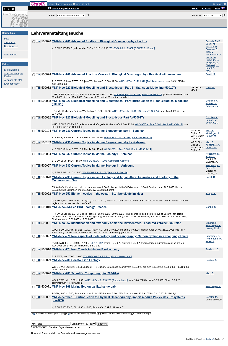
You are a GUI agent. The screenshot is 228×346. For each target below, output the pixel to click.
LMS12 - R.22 (96, 243)
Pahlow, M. (211, 103)
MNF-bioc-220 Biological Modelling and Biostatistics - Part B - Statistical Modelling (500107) (114, 87)
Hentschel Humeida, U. (212, 58)
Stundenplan (10, 54)
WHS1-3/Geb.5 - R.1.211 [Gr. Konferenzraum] (107, 256)
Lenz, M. (210, 87)
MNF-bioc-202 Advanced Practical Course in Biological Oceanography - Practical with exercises (116, 74)
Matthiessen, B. (214, 54)
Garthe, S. (211, 207)
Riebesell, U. (212, 65)
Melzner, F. (211, 46)
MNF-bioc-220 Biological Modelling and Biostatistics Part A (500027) (98, 117)
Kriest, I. (210, 241)
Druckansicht (11, 46)
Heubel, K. (211, 260)
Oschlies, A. (212, 100)
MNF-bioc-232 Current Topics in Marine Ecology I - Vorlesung (93, 165)
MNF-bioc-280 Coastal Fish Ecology (76, 260)
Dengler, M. (212, 297)
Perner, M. (211, 136)
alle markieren (11, 69)
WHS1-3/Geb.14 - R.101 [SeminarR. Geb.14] (138, 94)
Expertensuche (12, 83)
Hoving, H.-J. (212, 228)
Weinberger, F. (213, 225)
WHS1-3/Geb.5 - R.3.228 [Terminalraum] (106, 280)
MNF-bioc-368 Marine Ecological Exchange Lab (84, 286)
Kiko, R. (210, 70)
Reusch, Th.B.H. (214, 41)
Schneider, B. (213, 236)
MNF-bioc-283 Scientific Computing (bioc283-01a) (85, 273)
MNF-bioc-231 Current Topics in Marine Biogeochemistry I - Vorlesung (99, 142)
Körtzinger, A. (213, 133)
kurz (6, 38)
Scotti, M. (211, 44)
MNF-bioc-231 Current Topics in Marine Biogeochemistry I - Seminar (98, 130)
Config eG (210, 339)
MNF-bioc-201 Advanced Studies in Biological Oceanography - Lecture (99, 41)
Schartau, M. (212, 106)
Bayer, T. (210, 156)
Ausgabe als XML (13, 80)
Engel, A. (210, 68)
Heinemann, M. (214, 238)
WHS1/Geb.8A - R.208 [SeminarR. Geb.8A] (106, 160)
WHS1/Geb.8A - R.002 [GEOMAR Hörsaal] (132, 48)
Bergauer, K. (212, 62)
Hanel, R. (211, 177)
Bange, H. (211, 193)
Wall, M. (210, 52)
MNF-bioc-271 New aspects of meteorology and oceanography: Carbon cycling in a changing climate (120, 236)
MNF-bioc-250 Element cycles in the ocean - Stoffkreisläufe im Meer (97, 193)
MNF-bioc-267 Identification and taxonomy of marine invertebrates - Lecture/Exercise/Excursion (116, 222)
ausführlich (9, 42)
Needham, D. (213, 153)
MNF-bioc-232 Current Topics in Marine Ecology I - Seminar (92, 153)
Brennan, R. (212, 49)
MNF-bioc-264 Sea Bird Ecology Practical (79, 207)
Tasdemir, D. (212, 249)
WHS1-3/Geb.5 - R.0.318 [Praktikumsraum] (142, 81)
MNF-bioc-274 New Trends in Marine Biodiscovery (85, 249)
